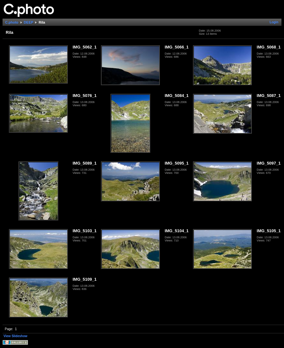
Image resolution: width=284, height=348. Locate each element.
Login (274, 22)
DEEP (28, 22)
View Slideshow (15, 336)
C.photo (11, 22)
